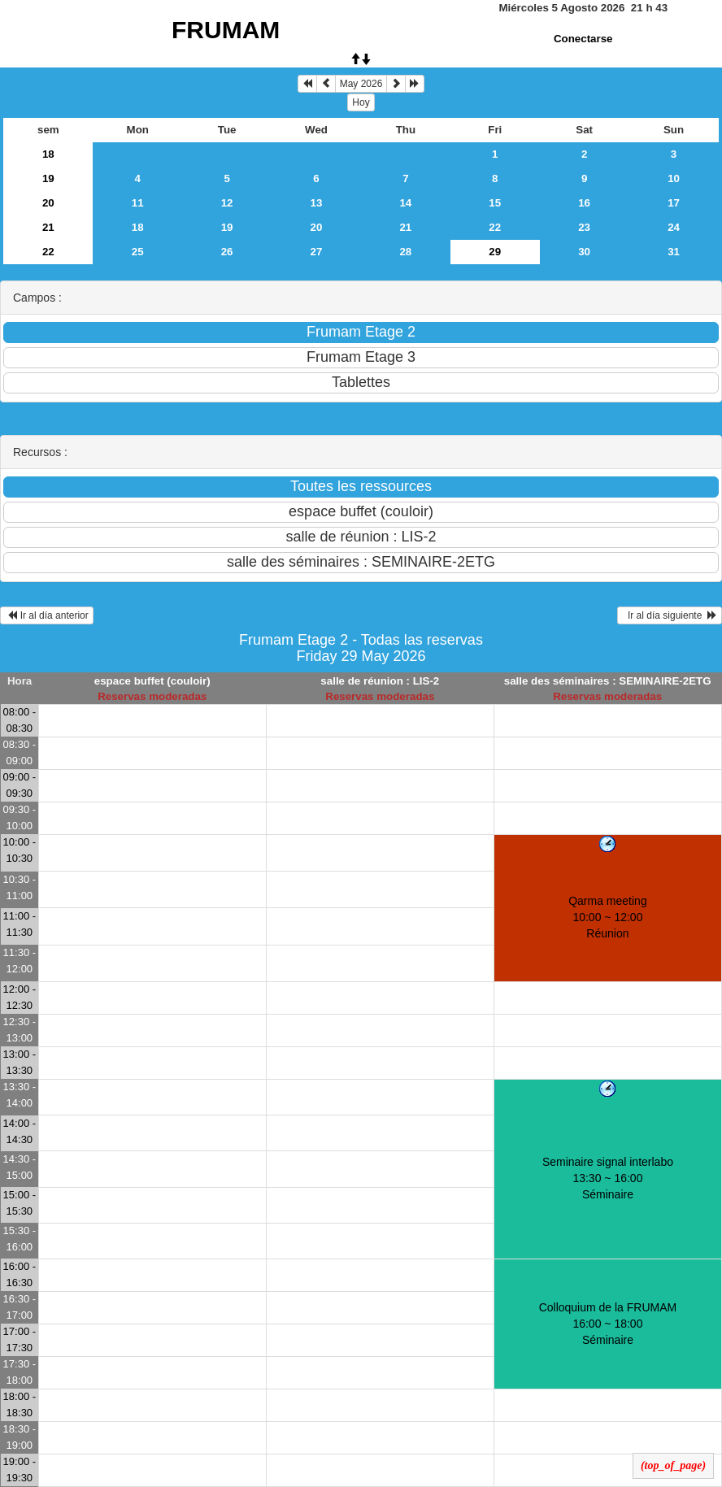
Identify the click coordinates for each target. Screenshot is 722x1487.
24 (674, 227)
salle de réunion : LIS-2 (379, 681)
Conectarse (583, 39)
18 (48, 154)
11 (138, 203)
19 (48, 178)
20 (48, 203)
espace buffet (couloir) (152, 681)
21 (48, 227)
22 (495, 227)
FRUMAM (226, 29)
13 (317, 203)
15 (495, 203)
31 (674, 252)
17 (674, 203)
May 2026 (361, 83)
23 (584, 227)
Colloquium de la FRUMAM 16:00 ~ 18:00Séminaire (608, 1323)
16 (584, 203)
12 (227, 203)
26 (227, 252)
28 (405, 252)
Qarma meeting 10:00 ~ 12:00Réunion (607, 917)
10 (674, 178)
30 (584, 252)
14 (405, 203)
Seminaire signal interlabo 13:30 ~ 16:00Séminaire (607, 1178)
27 (317, 252)
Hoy (360, 102)
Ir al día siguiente (669, 615)
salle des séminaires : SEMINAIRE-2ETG (607, 681)
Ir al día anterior (47, 615)
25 (138, 252)
